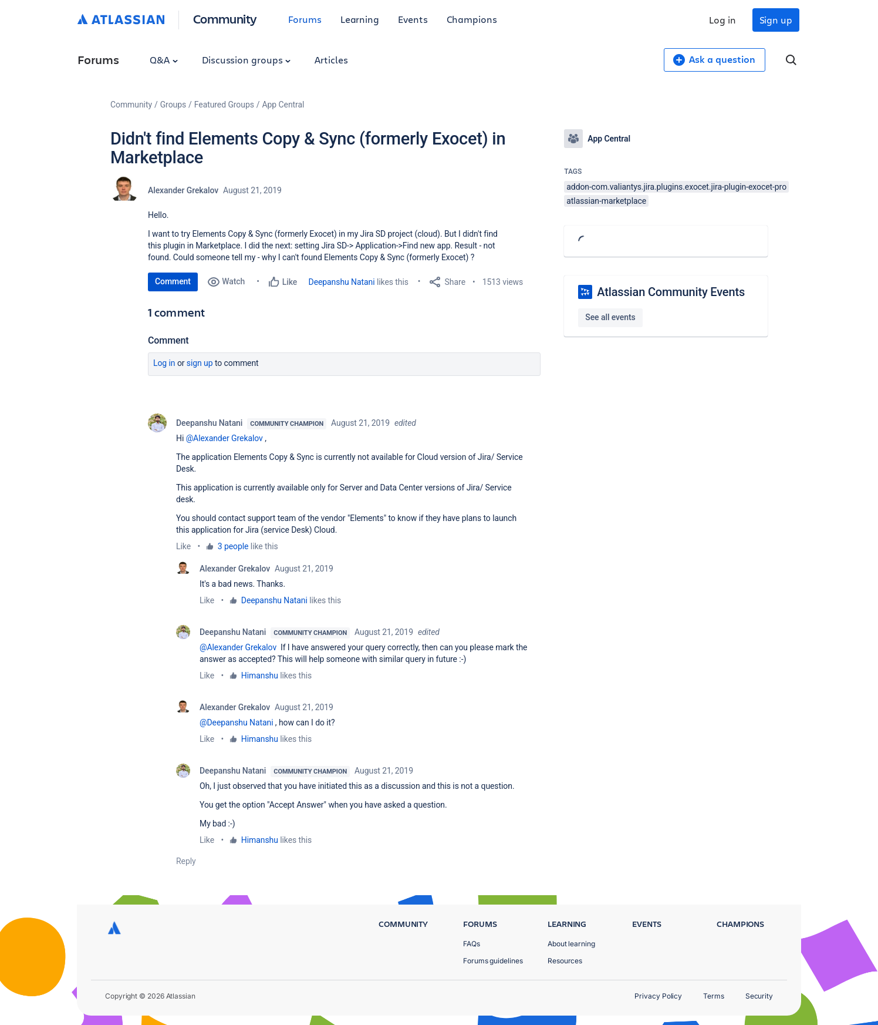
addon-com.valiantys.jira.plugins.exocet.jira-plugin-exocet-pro (676, 186)
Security (759, 996)
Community (225, 18)
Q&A (164, 59)
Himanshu (259, 675)
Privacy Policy (658, 996)
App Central (283, 104)
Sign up (775, 20)
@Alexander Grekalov (224, 438)
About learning (571, 943)
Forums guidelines (493, 960)
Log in (722, 20)
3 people (233, 546)
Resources (565, 960)
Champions (472, 19)
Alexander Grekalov (183, 190)
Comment (173, 281)
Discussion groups (246, 59)
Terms (713, 996)
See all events (610, 317)
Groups (173, 104)
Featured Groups (224, 104)
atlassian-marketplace (606, 201)
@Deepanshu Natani (236, 722)
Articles (331, 59)
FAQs (471, 943)
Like (183, 546)
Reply (186, 861)
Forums (305, 19)
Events (413, 19)
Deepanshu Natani (342, 282)
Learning (359, 19)
